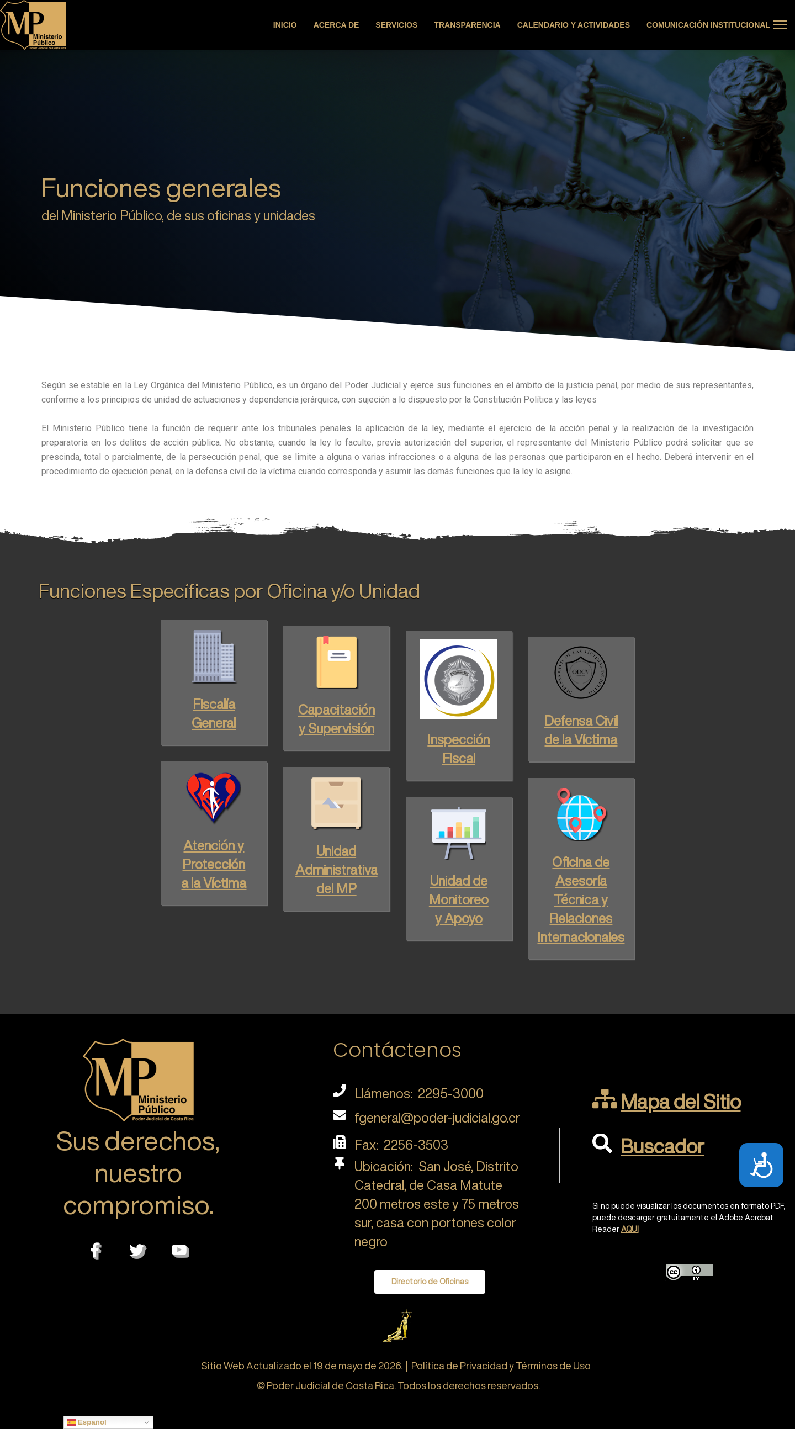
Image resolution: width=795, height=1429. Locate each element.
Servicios (396, 24)
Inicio (285, 24)
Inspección (458, 728)
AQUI (630, 1229)
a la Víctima (213, 877)
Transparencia (467, 24)
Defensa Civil (581, 710)
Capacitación (336, 700)
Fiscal (458, 747)
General (214, 717)
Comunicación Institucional (708, 24)
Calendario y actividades (573, 24)
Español (87, 1422)
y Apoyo (459, 912)
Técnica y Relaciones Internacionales (580, 912)
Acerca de (336, 24)
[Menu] (780, 25)
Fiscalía (214, 698)
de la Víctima (580, 728)
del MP (336, 883)
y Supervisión (336, 719)
